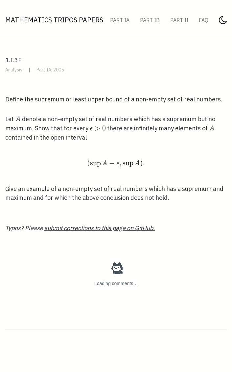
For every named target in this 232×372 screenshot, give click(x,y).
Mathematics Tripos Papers (54, 19)
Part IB (150, 20)
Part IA (119, 20)
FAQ (203, 20)
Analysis (13, 70)
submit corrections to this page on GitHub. (99, 228)
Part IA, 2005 (50, 70)
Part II (179, 20)
